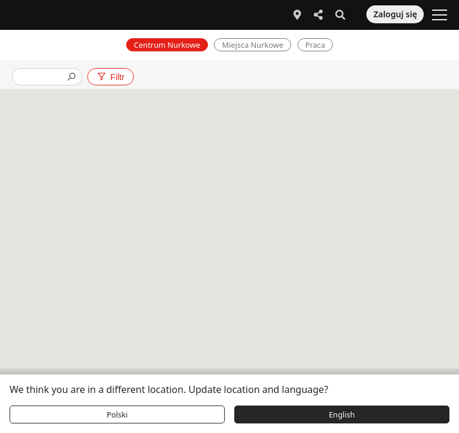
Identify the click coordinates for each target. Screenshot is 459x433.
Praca (315, 44)
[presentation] (42, 78)
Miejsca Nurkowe (252, 44)
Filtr (110, 77)
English (342, 414)
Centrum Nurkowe (167, 44)
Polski (116, 414)
